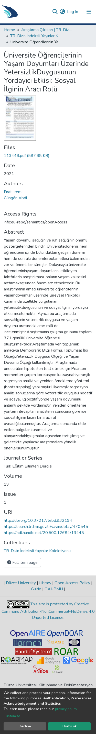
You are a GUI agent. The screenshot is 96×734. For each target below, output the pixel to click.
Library (45, 583)
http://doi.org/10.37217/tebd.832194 (38, 520)
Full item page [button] (22, 562)
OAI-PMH (54, 589)
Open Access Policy (72, 583)
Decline (25, 726)
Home (9, 30)
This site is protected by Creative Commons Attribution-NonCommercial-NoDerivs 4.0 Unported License (48, 611)
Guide (36, 589)
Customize (12, 716)
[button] (62, 12)
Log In (73, 12)
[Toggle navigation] (89, 12)
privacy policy (66, 708)
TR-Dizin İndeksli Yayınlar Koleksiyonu (35, 36)
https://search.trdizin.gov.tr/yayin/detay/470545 (46, 526)
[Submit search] (55, 12)
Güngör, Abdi (15, 198)
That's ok (69, 726)
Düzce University (21, 583)
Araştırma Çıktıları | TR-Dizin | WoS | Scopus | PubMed (46, 30)
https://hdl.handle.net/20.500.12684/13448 (44, 533)
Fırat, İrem (13, 192)
